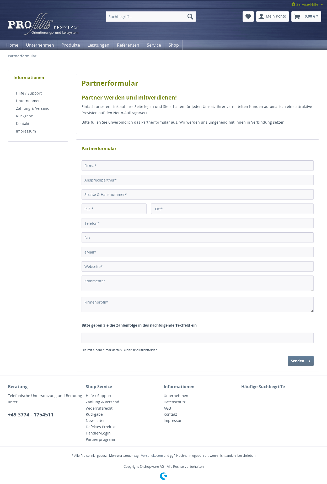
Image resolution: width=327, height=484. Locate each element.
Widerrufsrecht (99, 408)
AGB (167, 408)
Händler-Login (98, 433)
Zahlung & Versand (33, 108)
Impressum (26, 131)
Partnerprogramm (101, 439)
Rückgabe (24, 115)
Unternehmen (28, 100)
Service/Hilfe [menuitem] (305, 4)
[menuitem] (151, 16)
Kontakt (22, 123)
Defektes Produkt (101, 426)
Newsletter (95, 420)
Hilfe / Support (29, 93)
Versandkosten (152, 455)
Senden (300, 360)
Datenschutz (175, 401)
